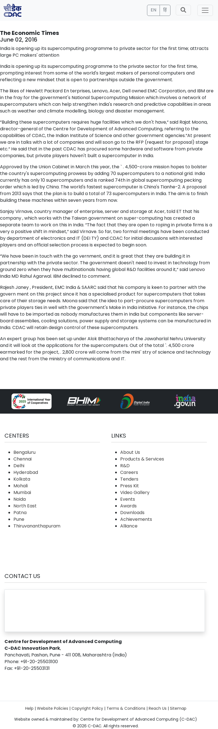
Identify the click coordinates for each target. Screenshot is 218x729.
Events (127, 499)
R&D (125, 465)
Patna (20, 512)
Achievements (136, 519)
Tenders (129, 479)
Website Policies (52, 708)
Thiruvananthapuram (36, 526)
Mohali (20, 486)
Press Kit (129, 486)
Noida (19, 499)
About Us (130, 452)
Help (29, 708)
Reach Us (158, 708)
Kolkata (21, 479)
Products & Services (142, 459)
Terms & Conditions (125, 708)
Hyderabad (25, 472)
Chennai (22, 459)
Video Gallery (135, 492)
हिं (165, 10)
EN (153, 10)
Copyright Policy (87, 708)
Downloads (132, 512)
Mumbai (22, 492)
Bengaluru (24, 452)
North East (25, 506)
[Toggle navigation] (205, 10)
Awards (128, 506)
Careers (129, 472)
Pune (18, 519)
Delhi (18, 465)
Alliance (129, 526)
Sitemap (178, 708)
